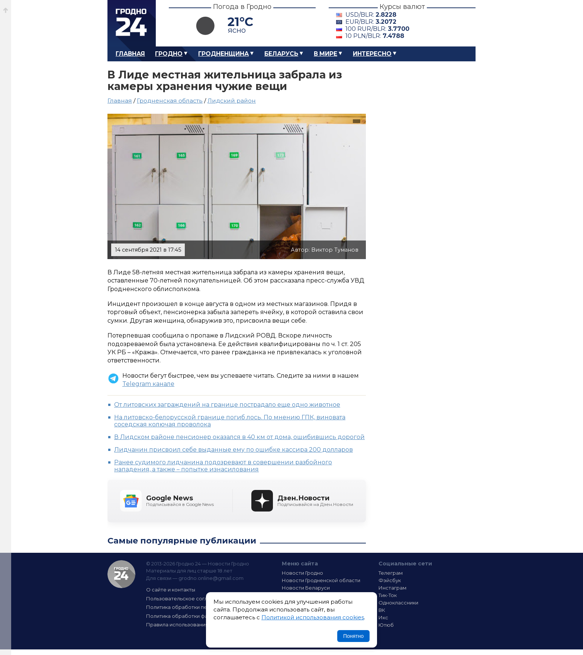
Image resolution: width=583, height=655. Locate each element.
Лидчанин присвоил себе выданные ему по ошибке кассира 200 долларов (233, 449)
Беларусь (281, 53)
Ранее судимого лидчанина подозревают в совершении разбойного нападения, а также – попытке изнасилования (223, 466)
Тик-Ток (388, 595)
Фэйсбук (390, 580)
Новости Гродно (302, 573)
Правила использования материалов (193, 624)
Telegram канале (148, 383)
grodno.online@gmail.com (211, 578)
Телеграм (391, 573)
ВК (382, 610)
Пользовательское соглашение (186, 598)
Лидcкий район (231, 100)
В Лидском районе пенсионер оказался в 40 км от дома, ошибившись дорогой (239, 437)
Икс (383, 617)
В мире (325, 53)
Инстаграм (392, 588)
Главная (130, 53)
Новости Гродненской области (321, 580)
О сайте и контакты (170, 590)
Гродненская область (170, 100)
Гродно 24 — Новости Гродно (121, 574)
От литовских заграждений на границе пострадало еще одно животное (227, 404)
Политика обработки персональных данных (201, 607)
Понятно (353, 636)
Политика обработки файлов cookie (192, 616)
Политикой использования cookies (312, 617)
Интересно (372, 53)
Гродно (169, 53)
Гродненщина (223, 53)
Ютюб (386, 625)
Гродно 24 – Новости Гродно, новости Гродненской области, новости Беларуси (131, 23)
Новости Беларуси (306, 588)
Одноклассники (398, 603)
